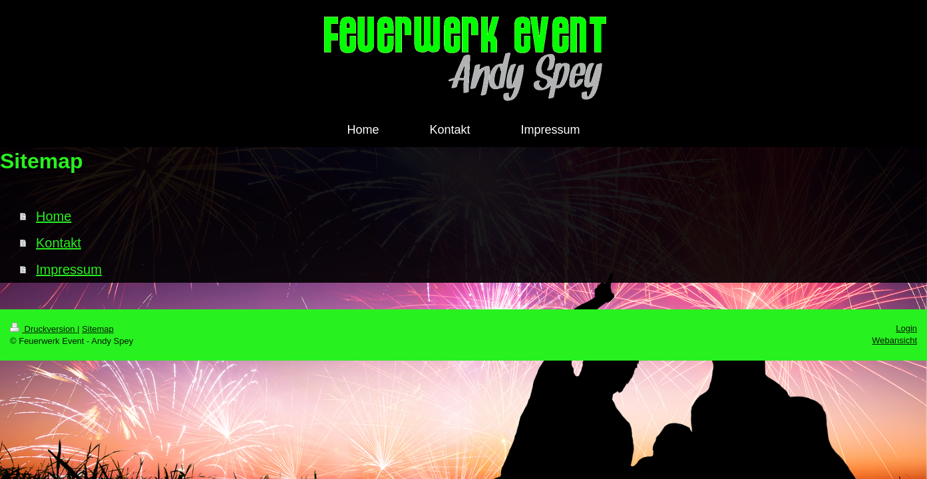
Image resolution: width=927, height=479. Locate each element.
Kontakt (58, 243)
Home (53, 216)
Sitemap (98, 329)
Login (906, 328)
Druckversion (43, 329)
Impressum (69, 269)
